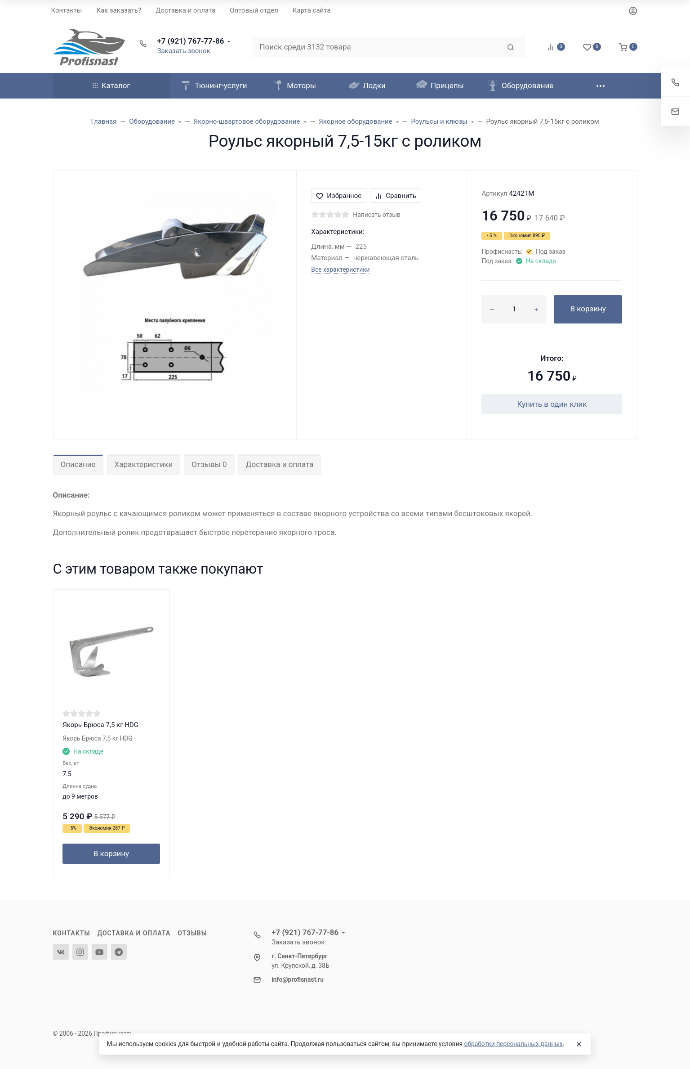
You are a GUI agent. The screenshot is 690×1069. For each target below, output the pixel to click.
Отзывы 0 (209, 464)
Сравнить (395, 196)
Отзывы (192, 933)
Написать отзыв (377, 214)
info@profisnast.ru (298, 979)
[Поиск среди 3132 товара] (376, 47)
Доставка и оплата (280, 464)
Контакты (71, 933)
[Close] (579, 1044)
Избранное (338, 196)
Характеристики (144, 464)
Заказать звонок (183, 51)
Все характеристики (340, 269)
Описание (78, 464)
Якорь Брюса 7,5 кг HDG (100, 725)
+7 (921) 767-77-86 (190, 40)
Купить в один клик (552, 404)
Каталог (111, 85)
